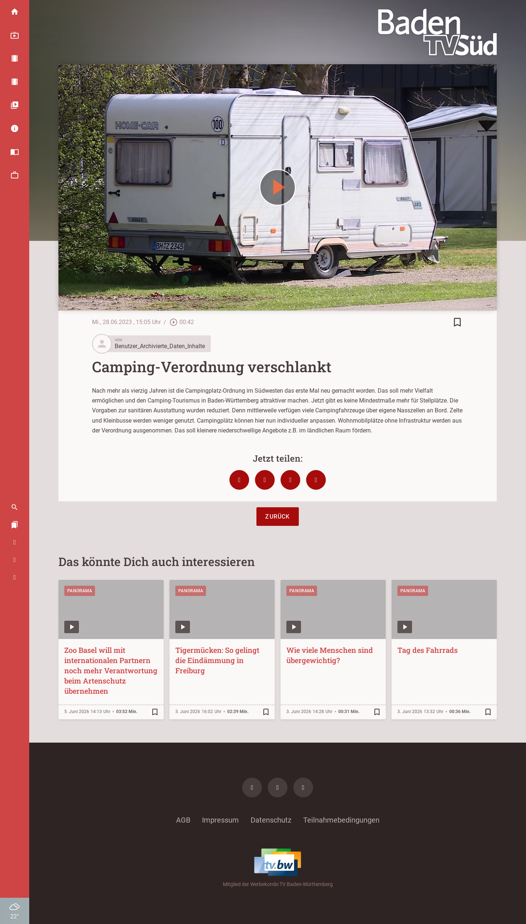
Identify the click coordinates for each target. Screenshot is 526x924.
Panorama (79, 590)
